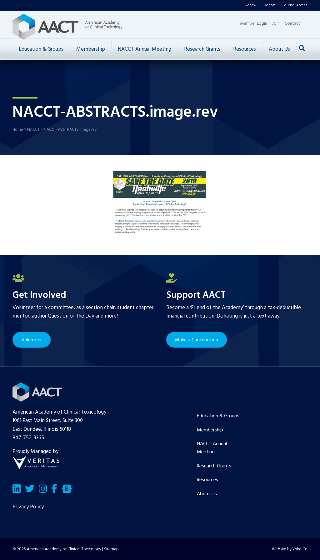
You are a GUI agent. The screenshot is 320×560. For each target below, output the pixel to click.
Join (276, 23)
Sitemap (111, 549)
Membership (90, 49)
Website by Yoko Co (290, 549)
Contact (292, 23)
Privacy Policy (28, 507)
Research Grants (202, 49)
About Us (279, 49)
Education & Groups (41, 49)
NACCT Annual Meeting (144, 49)
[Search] (302, 48)
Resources (244, 49)
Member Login (253, 23)
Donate (270, 5)
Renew (251, 5)
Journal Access (295, 5)
